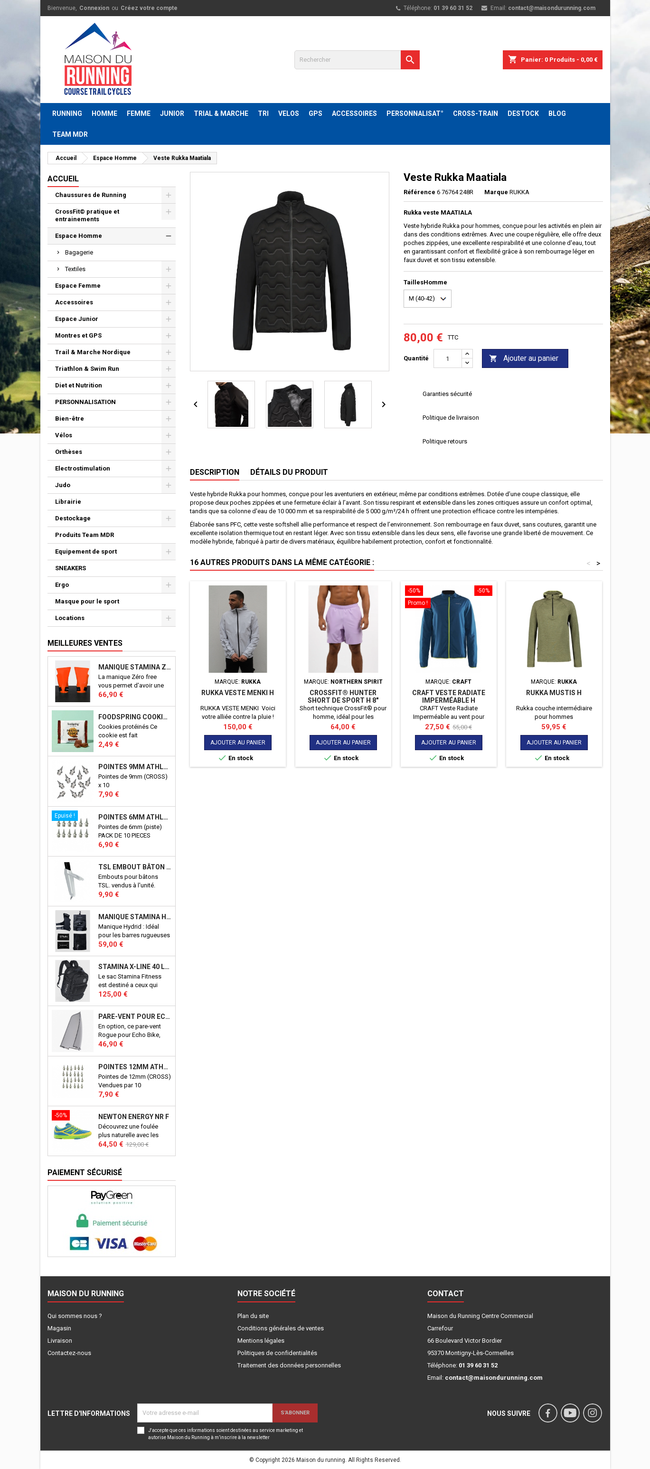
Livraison (59, 1340)
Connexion (94, 8)
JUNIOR (172, 113)
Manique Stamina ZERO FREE (134, 667)
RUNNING (67, 113)
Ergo (62, 584)
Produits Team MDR (84, 534)
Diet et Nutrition (78, 385)
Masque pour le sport (87, 601)
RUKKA (519, 192)
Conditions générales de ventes (280, 1328)
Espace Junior (76, 318)
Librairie (68, 501)
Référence (419, 192)
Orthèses (68, 451)
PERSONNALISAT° (414, 113)
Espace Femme (78, 285)
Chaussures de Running (90, 194)
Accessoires (74, 302)
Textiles (75, 269)
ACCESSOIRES (354, 113)
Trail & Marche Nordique (93, 352)
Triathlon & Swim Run (87, 368)
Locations (70, 618)
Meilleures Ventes (84, 643)
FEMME (139, 113)
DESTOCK (523, 113)
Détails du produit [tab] (289, 472)
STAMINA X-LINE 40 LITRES (134, 966)
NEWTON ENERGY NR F (133, 1117)
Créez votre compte (149, 8)
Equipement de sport (86, 551)
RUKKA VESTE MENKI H (237, 693)
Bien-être (69, 418)
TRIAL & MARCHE (221, 113)
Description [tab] (214, 472)
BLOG (557, 113)
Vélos (63, 435)
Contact (445, 1293)
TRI (263, 113)
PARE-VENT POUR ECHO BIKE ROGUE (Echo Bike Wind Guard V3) (134, 1016)
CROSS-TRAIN (475, 113)
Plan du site (253, 1315)
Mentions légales (260, 1340)
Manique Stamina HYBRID (134, 917)
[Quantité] (447, 358)
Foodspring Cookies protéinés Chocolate (134, 717)
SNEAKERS (70, 568)
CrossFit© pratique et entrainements (87, 215)
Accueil (63, 178)
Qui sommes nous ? (74, 1315)
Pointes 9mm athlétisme (134, 767)
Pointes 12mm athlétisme (134, 1067)
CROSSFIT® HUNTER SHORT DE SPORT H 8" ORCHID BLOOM (343, 700)
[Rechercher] (357, 59)
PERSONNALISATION (85, 401)
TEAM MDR (70, 134)
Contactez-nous (69, 1352)
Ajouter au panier (523, 359)
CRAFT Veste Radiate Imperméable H (448, 696)
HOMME (104, 113)
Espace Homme (78, 235)
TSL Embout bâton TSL (134, 867)
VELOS (288, 113)
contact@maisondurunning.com (551, 8)
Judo (62, 485)
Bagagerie (79, 252)
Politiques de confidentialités (277, 1352)
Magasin (59, 1328)
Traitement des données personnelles (289, 1365)
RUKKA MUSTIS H (554, 693)
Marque (496, 192)
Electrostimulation (82, 468)
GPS (315, 113)
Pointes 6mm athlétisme (134, 817)
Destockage (73, 518)
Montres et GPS (78, 335)
